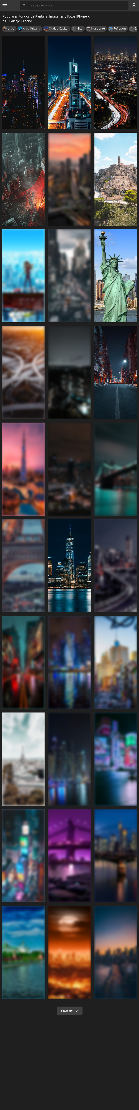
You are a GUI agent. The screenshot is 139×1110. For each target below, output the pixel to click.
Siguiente (69, 1010)
